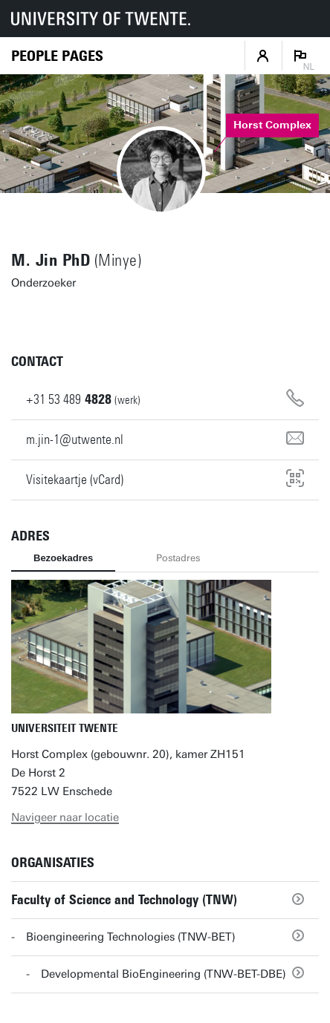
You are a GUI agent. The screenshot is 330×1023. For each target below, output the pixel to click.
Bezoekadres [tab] (63, 557)
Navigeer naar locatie (65, 817)
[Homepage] (57, 56)
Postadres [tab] (178, 557)
